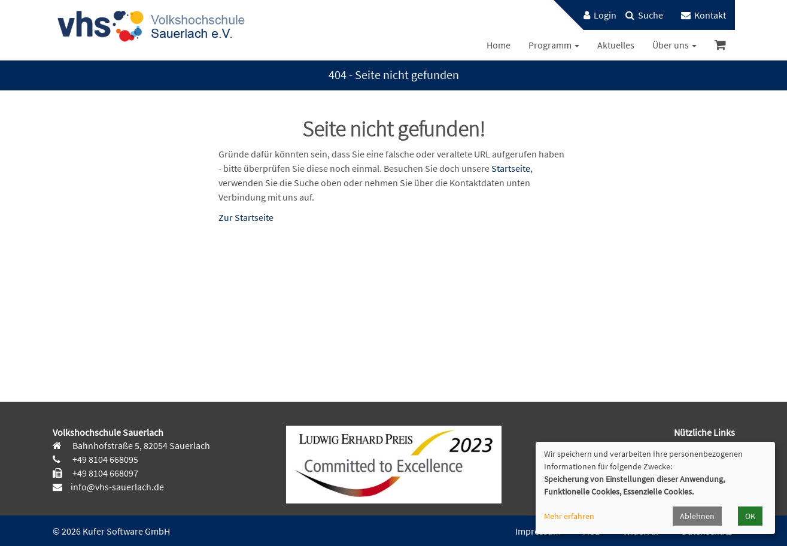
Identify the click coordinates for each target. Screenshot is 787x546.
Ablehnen (697, 516)
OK (750, 516)
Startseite (510, 168)
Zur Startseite (246, 217)
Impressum (538, 531)
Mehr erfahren (569, 516)
